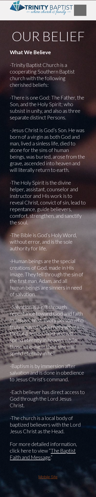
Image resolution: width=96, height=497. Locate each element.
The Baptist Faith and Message (43, 453)
